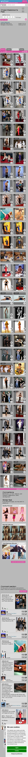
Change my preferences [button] (16, 753)
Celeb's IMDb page (5, 22)
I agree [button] (16, 747)
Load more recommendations (18, 561)
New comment (23, 591)
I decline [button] (17, 750)
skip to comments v (22, 489)
